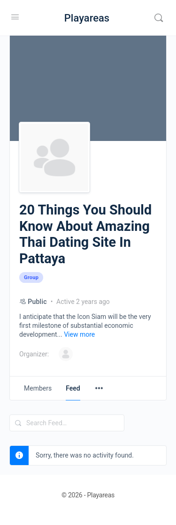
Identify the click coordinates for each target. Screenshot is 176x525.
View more (79, 334)
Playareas (86, 18)
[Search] (158, 18)
